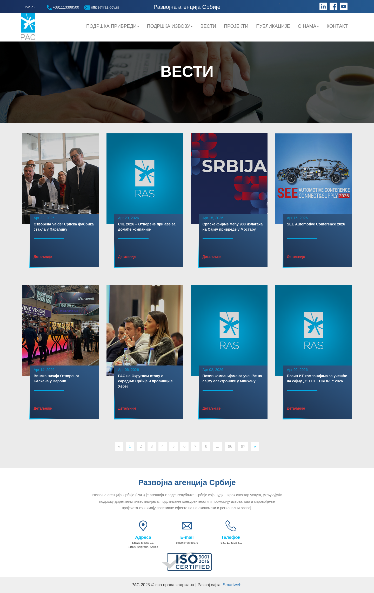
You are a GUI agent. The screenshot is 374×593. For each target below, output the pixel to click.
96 (230, 446)
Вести (208, 26)
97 (243, 446)
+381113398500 (63, 7)
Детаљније (43, 256)
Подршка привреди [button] (112, 26)
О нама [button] (308, 26)
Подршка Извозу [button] (170, 26)
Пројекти (236, 26)
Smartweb (232, 585)
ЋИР (29, 7)
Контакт (337, 26)
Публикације (273, 26)
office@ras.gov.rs (101, 7)
